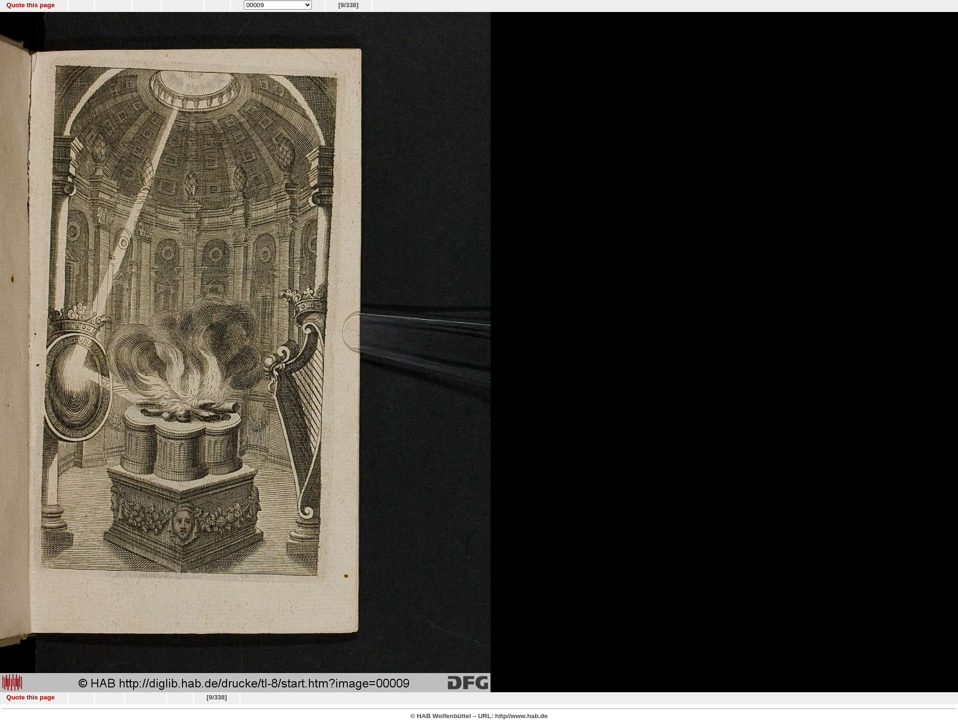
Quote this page (30, 5)
